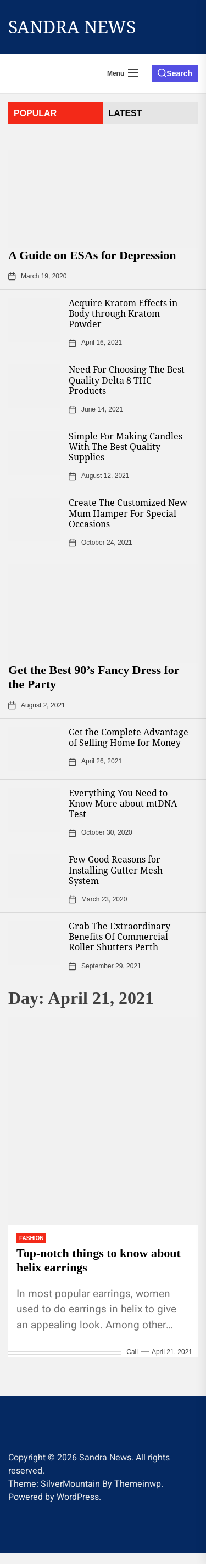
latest (125, 113)
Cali (132, 1352)
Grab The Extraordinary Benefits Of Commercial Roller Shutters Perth (119, 936)
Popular (35, 113)
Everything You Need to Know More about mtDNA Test (123, 803)
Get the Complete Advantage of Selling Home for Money (128, 737)
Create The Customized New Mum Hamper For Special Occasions (128, 512)
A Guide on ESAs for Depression (92, 255)
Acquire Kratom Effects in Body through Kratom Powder (123, 313)
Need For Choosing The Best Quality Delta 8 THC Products (127, 379)
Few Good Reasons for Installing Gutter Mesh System (116, 869)
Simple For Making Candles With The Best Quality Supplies (125, 446)
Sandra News (72, 26)
